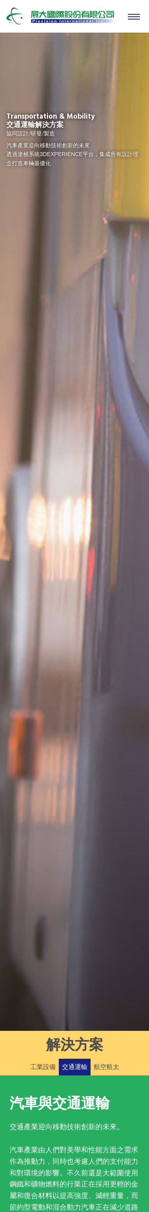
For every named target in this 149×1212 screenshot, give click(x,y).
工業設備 (43, 1066)
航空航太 (106, 1066)
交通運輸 (74, 1066)
